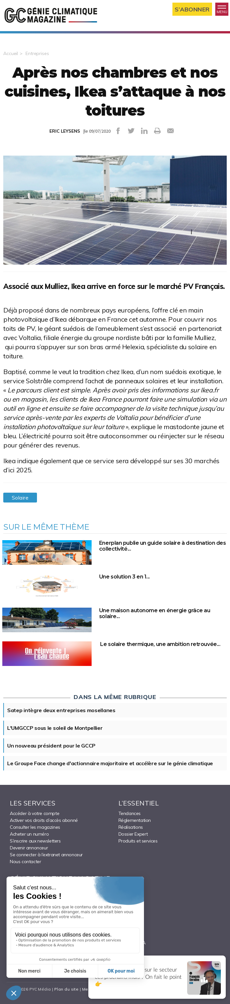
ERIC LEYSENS (64, 131)
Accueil (10, 53)
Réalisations (130, 827)
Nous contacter (25, 861)
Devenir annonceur (29, 848)
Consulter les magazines (35, 827)
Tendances (129, 813)
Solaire (20, 497)
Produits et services (138, 841)
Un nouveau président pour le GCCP (51, 745)
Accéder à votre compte (34, 813)
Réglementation (134, 820)
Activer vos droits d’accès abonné (44, 820)
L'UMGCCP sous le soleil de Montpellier (55, 728)
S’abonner (192, 9)
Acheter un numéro (29, 834)
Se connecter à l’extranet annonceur (46, 855)
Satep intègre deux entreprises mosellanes (61, 710)
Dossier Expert (133, 834)
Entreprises (37, 53)
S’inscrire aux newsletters (35, 841)
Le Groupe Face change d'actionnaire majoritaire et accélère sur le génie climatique (110, 763)
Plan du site (66, 989)
